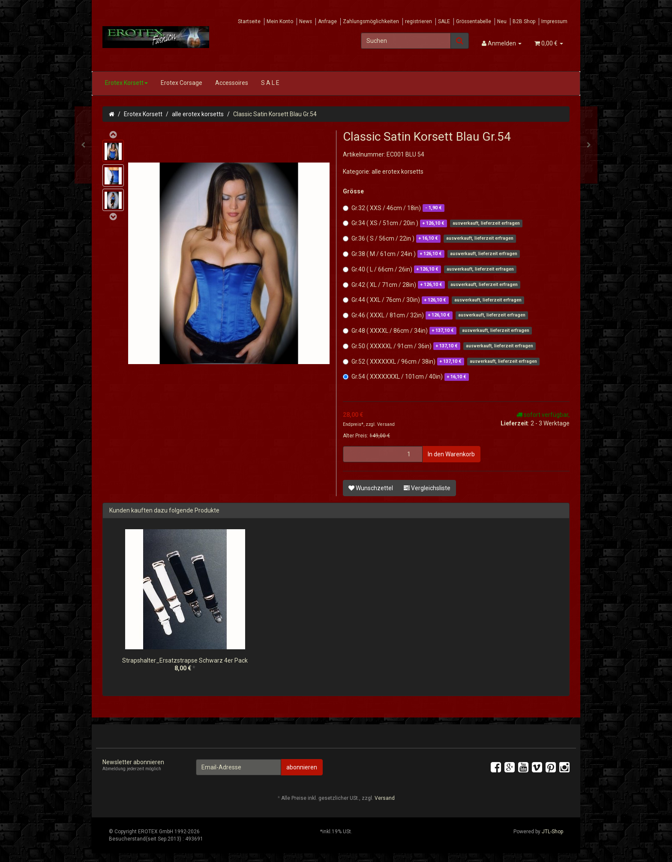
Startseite (249, 21)
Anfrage (327, 21)
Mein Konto (280, 21)
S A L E (270, 82)
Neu (502, 21)
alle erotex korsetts (198, 114)
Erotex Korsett (126, 82)
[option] (185, 607)
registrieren (418, 21)
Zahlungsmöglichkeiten (371, 21)
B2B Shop (524, 21)
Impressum (554, 21)
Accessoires (231, 82)
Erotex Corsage (181, 82)
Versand (386, 424)
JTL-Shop (552, 832)
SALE (444, 21)
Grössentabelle (473, 21)
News (305, 21)
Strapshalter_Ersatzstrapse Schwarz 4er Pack (185, 660)
